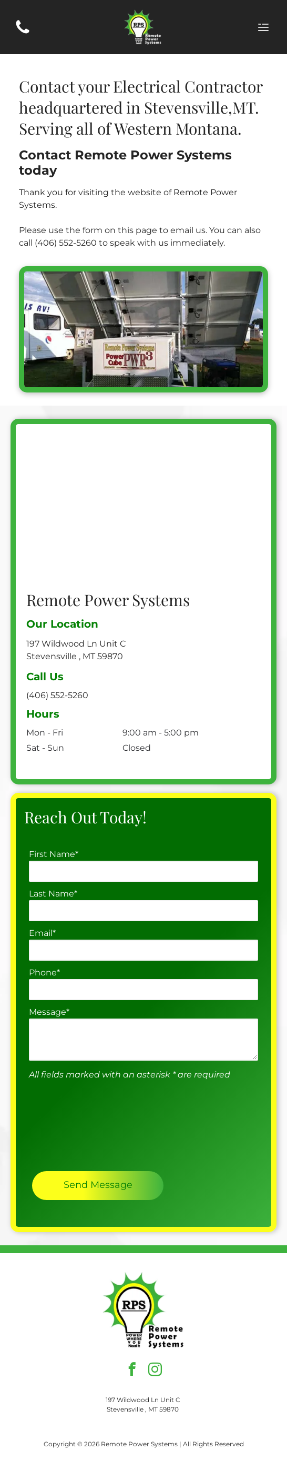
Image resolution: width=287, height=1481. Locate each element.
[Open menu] (263, 27)
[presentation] (72, 1123)
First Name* (53, 854)
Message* (49, 1012)
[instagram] (155, 1371)
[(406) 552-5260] (22, 33)
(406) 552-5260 (66, 243)
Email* (42, 933)
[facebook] (132, 1371)
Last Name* (53, 894)
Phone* (44, 973)
